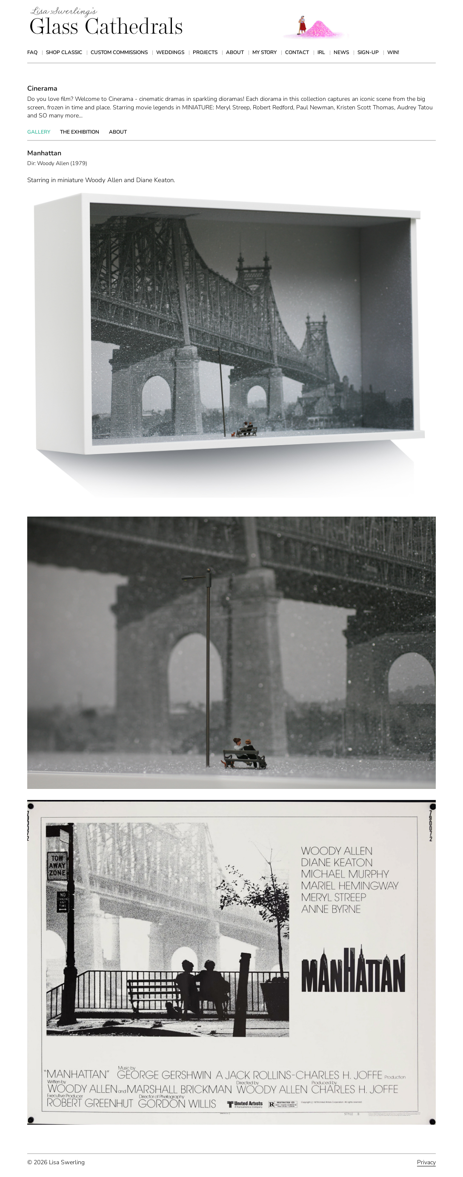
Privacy (426, 1162)
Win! (393, 52)
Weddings (170, 52)
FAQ (32, 52)
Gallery (38, 132)
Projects (205, 52)
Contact (297, 52)
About (235, 52)
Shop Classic (64, 52)
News (341, 52)
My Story (264, 52)
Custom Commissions (119, 52)
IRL (321, 52)
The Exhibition (79, 132)
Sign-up (368, 52)
